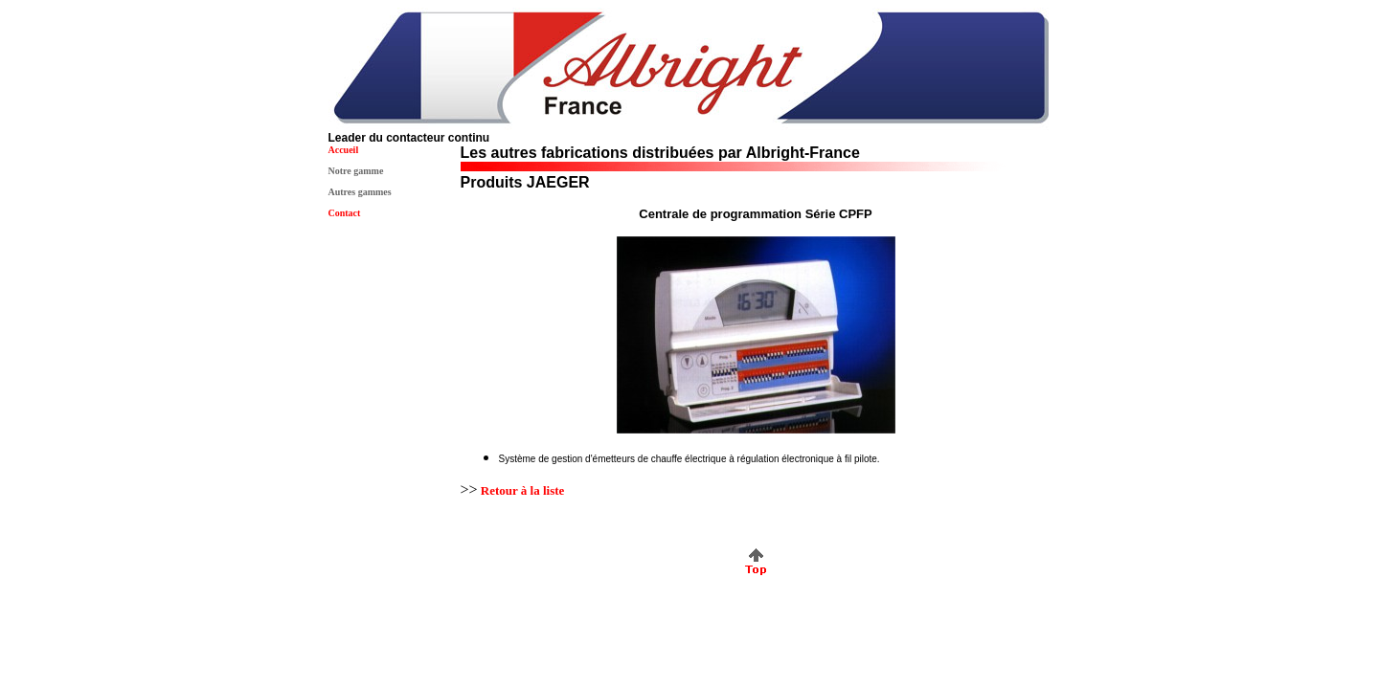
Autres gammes (360, 192)
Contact (344, 213)
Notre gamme (356, 171)
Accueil (343, 149)
